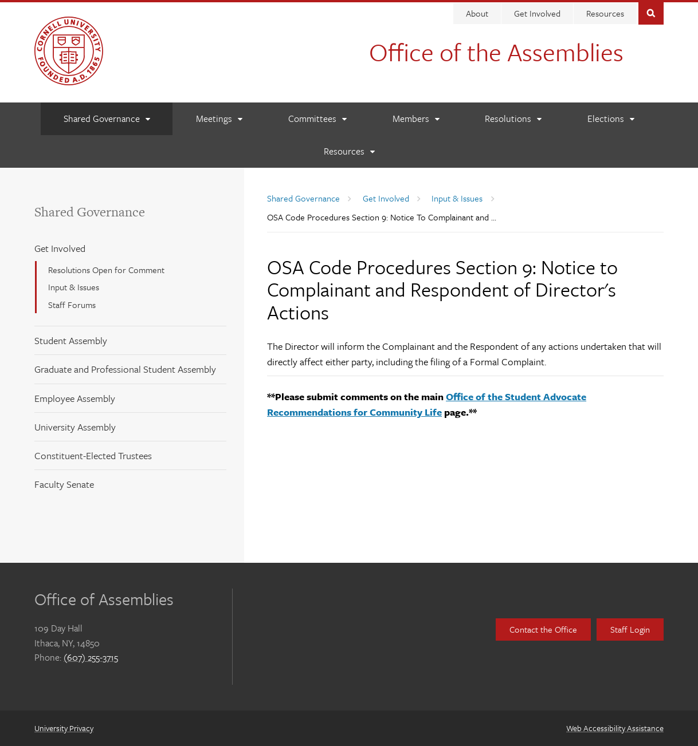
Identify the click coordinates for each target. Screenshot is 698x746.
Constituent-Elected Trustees (93, 455)
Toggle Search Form (651, 12)
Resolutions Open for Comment (106, 269)
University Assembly (75, 427)
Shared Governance (89, 212)
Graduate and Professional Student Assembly (125, 369)
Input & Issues (73, 287)
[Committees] (317, 118)
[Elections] (610, 118)
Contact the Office (543, 629)
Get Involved (537, 13)
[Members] (416, 118)
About (477, 13)
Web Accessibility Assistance (615, 728)
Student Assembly (70, 340)
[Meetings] (219, 118)
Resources (605, 13)
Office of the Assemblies (496, 51)
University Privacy (63, 728)
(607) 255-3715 (91, 657)
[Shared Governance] (106, 118)
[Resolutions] (513, 118)
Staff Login (630, 629)
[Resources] (349, 151)
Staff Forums (72, 304)
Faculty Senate (64, 484)
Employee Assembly (74, 398)
